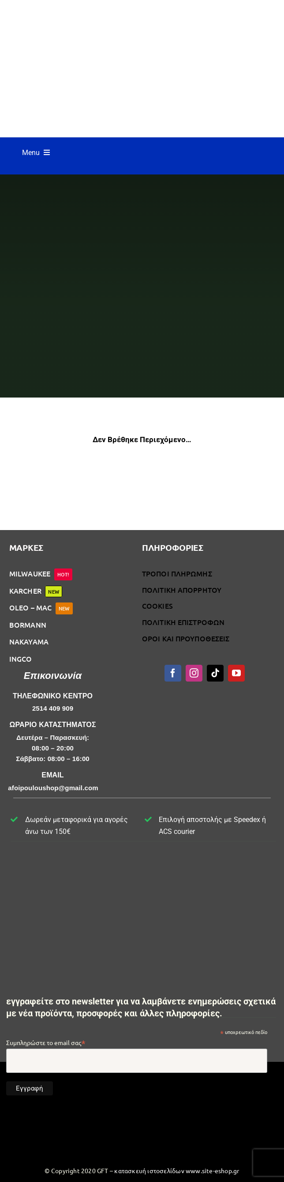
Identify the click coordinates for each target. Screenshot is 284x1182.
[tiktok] (215, 673)
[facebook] (172, 673)
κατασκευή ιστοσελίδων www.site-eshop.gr (176, 1170)
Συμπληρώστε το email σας (46, 1042)
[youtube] (236, 673)
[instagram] (194, 673)
